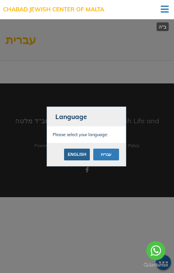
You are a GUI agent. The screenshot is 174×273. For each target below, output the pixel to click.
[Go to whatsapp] (155, 250)
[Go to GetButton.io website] (156, 265)
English (77, 154)
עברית (106, 154)
